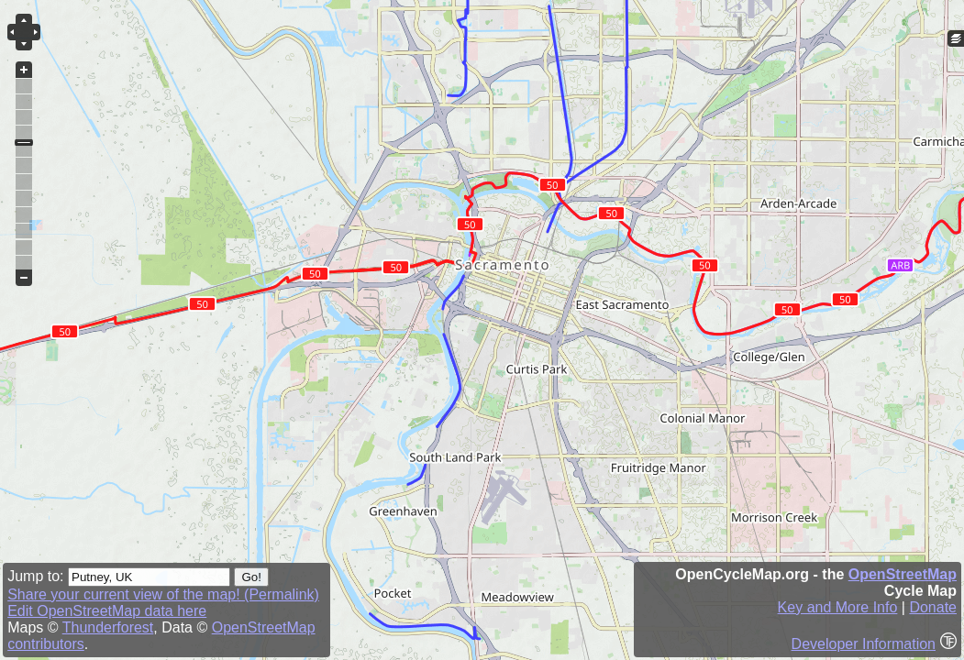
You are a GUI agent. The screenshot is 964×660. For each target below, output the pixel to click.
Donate (933, 607)
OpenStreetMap (902, 574)
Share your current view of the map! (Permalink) (163, 594)
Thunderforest (108, 627)
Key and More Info (838, 607)
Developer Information (864, 644)
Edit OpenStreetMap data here (106, 611)
